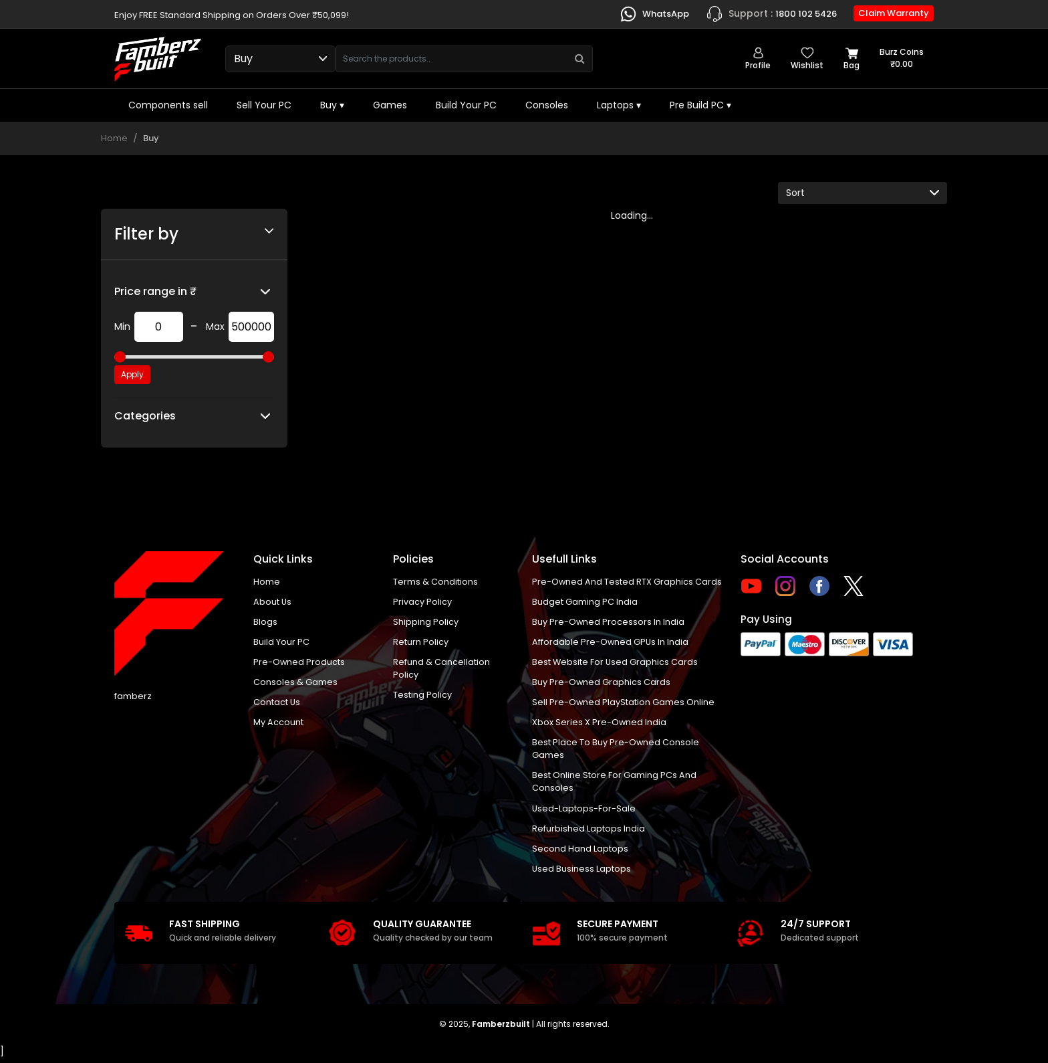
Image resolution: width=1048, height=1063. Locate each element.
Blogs (265, 622)
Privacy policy (422, 601)
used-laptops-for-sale (584, 811)
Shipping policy (425, 622)
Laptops (619, 105)
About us (272, 601)
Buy (332, 105)
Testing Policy (422, 696)
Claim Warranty (893, 13)
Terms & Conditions (435, 581)
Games (390, 105)
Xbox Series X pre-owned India (599, 724)
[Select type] (280, 58)
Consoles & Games (295, 683)
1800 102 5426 (771, 14)
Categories (145, 415)
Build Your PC (466, 105)
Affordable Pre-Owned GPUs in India (611, 642)
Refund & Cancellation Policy (441, 670)
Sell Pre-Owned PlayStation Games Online (623, 704)
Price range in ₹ (155, 291)
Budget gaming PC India (585, 601)
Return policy (420, 642)
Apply (132, 374)
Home (114, 138)
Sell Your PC (264, 105)
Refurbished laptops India (588, 832)
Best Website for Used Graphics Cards (615, 663)
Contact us (277, 704)
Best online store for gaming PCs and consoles (614, 785)
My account (278, 724)
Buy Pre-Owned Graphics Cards (601, 683)
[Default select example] (862, 193)
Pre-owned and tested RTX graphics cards (627, 581)
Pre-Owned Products (299, 663)
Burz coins (902, 58)
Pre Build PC (700, 105)
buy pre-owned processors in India (608, 622)
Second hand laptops (580, 852)
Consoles (546, 105)
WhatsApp (654, 14)
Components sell (168, 105)
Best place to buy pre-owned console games (616, 752)
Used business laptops (582, 872)
